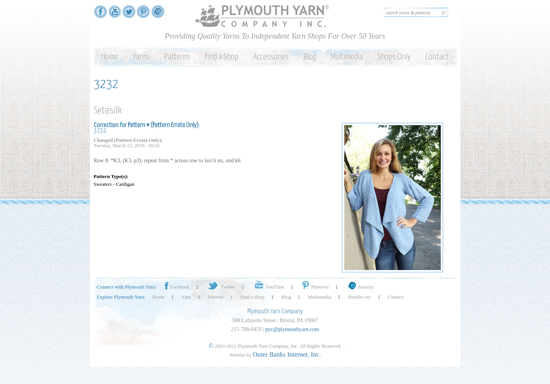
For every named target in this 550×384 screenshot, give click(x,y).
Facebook (176, 287)
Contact (437, 57)
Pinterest (315, 287)
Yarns (141, 57)
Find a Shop (222, 57)
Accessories (271, 57)
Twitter (220, 287)
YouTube (268, 287)
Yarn (186, 297)
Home (109, 57)
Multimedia (347, 57)
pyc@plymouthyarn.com (292, 329)
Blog (309, 57)
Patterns (177, 57)
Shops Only (394, 57)
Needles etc (359, 297)
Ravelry (359, 287)
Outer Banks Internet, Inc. (287, 354)
